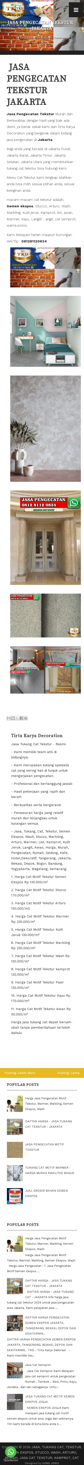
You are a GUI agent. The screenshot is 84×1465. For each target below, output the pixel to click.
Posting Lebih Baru (19, 1073)
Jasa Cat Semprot (38, 1365)
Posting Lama (68, 1073)
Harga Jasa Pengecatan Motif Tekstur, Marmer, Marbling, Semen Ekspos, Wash (49, 1104)
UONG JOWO (50, 1463)
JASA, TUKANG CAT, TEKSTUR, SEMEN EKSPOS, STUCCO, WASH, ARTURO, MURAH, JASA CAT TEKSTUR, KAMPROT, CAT (43, 1452)
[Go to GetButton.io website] (11, 1460)
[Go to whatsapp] (10, 1451)
